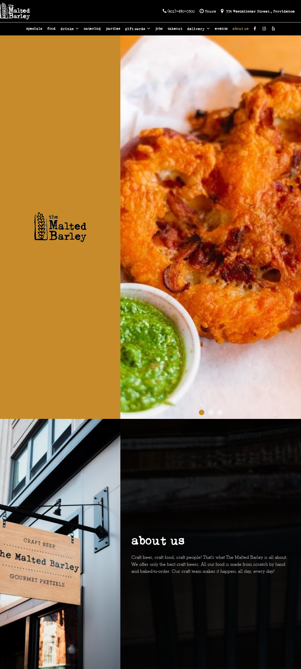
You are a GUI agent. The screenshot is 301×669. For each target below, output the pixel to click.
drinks (70, 28)
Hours (208, 10)
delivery (198, 28)
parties (113, 28)
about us (240, 28)
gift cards (137, 28)
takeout (174, 28)
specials (34, 28)
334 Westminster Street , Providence (258, 10)
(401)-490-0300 (179, 10)
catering (92, 28)
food (51, 28)
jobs (158, 28)
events (221, 28)
